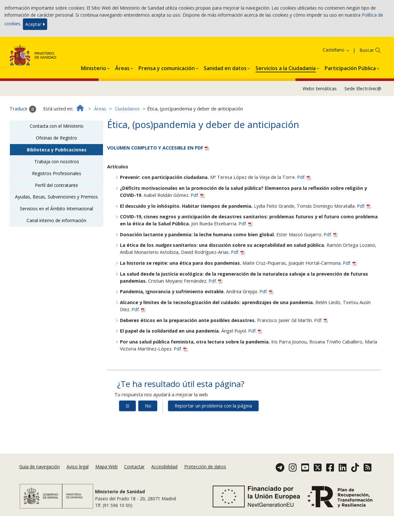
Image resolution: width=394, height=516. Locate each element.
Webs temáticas (320, 88)
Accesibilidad (164, 467)
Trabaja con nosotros (56, 161)
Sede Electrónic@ (362, 88)
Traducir (23, 109)
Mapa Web (106, 467)
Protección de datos (205, 467)
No (148, 406)
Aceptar (35, 24)
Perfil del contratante (56, 185)
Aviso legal (78, 467)
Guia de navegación (39, 467)
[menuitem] (93, 67)
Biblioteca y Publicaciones (56, 150)
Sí (127, 406)
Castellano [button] (336, 50)
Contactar (134, 467)
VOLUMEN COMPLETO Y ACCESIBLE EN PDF (158, 148)
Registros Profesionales (56, 173)
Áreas (100, 109)
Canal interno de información (56, 220)
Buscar (366, 50)
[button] (93, 67)
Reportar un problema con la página (213, 406)
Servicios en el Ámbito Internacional (56, 209)
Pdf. (304, 177)
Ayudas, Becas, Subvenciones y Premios (56, 197)
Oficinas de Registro (56, 138)
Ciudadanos (127, 109)
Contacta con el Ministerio (56, 126)
